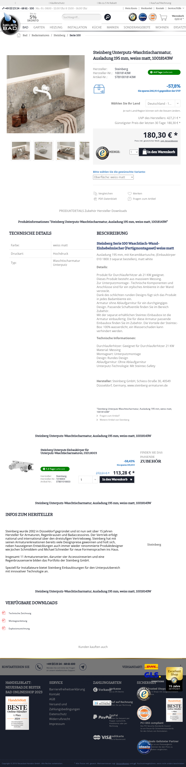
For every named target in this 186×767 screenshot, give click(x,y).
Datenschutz (58, 714)
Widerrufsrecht (59, 719)
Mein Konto (131, 8)
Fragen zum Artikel (144, 198)
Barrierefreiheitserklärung (67, 689)
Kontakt (160, 8)
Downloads (119, 211)
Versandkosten (122, 763)
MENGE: (114, 152)
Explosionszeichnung (19, 628)
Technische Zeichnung (20, 613)
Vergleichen (105, 193)
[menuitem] (33, 17)
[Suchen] (107, 17)
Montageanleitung (18, 620)
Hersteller (104, 211)
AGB (52, 699)
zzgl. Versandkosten (169, 140)
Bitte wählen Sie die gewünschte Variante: (119, 171)
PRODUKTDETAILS (71, 211)
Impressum (57, 724)
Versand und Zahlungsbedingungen (64, 706)
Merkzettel (146, 8)
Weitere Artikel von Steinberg (113, 419)
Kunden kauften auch (93, 647)
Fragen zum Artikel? (108, 415)
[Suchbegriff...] (82, 17)
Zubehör (91, 211)
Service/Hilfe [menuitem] (175, 8)
